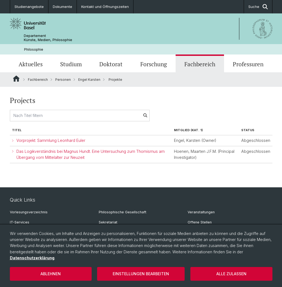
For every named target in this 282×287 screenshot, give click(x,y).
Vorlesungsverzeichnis (29, 212)
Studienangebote (29, 6)
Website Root (16, 79)
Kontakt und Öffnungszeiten (105, 6)
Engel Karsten (89, 80)
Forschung (153, 64)
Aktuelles (31, 64)
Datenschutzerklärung (32, 258)
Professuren (248, 64)
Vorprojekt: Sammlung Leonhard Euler (50, 140)
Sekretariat (108, 222)
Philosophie (33, 49)
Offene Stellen (200, 222)
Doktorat (111, 64)
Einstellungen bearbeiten (141, 273)
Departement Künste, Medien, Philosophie (48, 38)
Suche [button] (258, 6)
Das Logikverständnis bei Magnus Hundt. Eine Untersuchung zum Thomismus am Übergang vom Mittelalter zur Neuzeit (90, 154)
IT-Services (19, 222)
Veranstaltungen (201, 212)
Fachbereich (199, 64)
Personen (63, 80)
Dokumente (62, 6)
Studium (71, 64)
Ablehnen (50, 273)
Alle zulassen (231, 273)
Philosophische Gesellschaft (122, 212)
